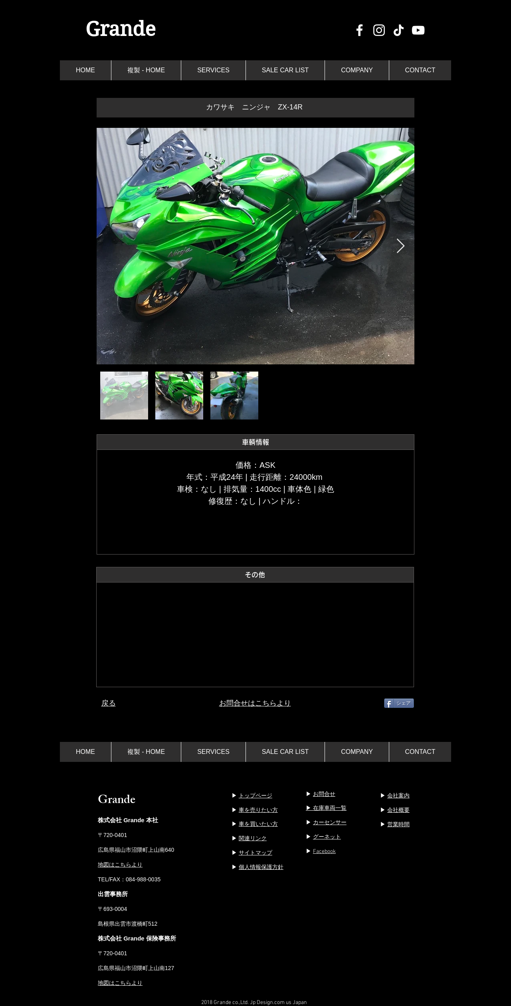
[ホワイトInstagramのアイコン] (379, 30)
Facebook (324, 851)
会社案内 (398, 795)
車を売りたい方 (258, 810)
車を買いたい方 (258, 824)
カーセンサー (330, 822)
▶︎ (320, 794)
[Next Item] (400, 246)
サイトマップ (255, 852)
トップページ (255, 795)
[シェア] (399, 703)
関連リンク (253, 838)
